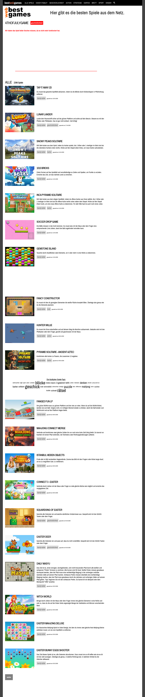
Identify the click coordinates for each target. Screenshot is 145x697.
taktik (67, 382)
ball (21, 383)
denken (83, 383)
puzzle (68, 386)
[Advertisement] (125, 60)
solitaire (21, 386)
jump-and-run (95, 383)
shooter (90, 383)
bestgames (13, 3)
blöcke (40, 383)
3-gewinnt (60, 382)
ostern (27, 383)
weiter (9, 677)
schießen (32, 383)
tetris (74, 387)
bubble (48, 390)
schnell (54, 390)
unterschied (55, 387)
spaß (24, 383)
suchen (96, 386)
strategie (61, 387)
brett (41, 386)
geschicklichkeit (36, 23)
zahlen (72, 383)
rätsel (61, 390)
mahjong (86, 386)
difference (78, 387)
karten (15, 386)
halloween (76, 383)
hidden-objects (51, 383)
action (92, 387)
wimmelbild (47, 386)
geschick (32, 387)
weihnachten (16, 383)
